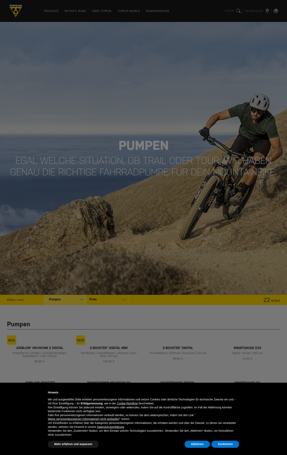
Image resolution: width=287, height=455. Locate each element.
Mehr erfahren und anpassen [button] (73, 444)
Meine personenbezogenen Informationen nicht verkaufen (83, 419)
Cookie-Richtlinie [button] (127, 403)
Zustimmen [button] (225, 444)
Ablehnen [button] (197, 444)
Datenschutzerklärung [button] (110, 427)
